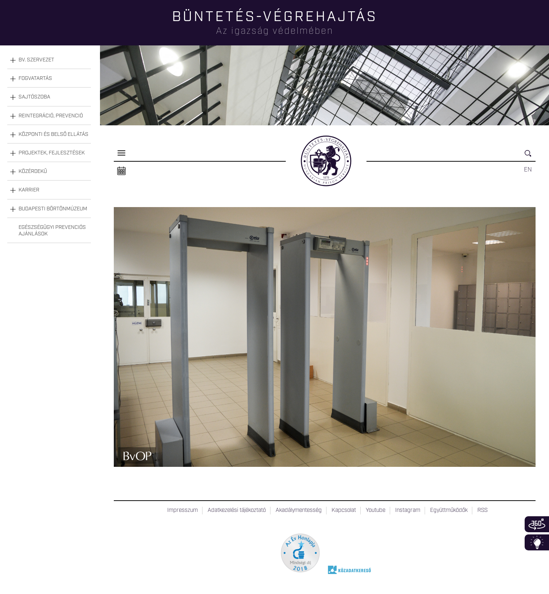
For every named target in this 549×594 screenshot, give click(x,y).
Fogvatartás (35, 78)
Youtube (375, 510)
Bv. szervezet (36, 60)
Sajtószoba (34, 97)
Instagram (407, 510)
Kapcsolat (344, 510)
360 (537, 524)
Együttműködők (449, 510)
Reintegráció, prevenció (51, 116)
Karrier (29, 190)
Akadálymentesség (299, 510)
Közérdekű (33, 171)
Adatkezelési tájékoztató (237, 510)
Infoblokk (537, 542)
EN (528, 170)
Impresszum (182, 510)
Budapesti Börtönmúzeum (53, 209)
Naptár (121, 171)
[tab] (49, 60)
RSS (482, 510)
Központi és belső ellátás (53, 134)
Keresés (530, 156)
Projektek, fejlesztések (52, 153)
